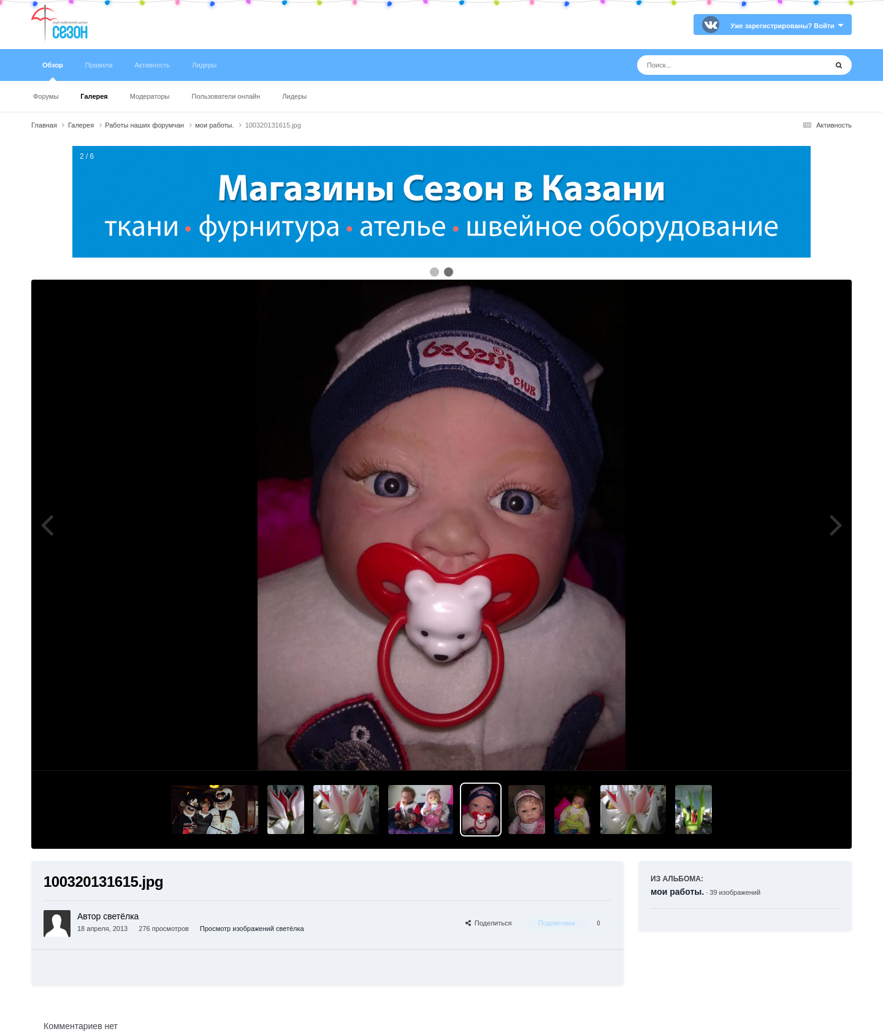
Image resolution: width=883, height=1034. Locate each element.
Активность (152, 65)
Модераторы (150, 96)
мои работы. (677, 892)
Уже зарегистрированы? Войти (786, 25)
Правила (99, 65)
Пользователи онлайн (226, 96)
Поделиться (488, 923)
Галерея (93, 96)
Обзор (52, 71)
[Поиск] (709, 65)
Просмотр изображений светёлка (252, 928)
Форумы (45, 96)
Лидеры (294, 96)
